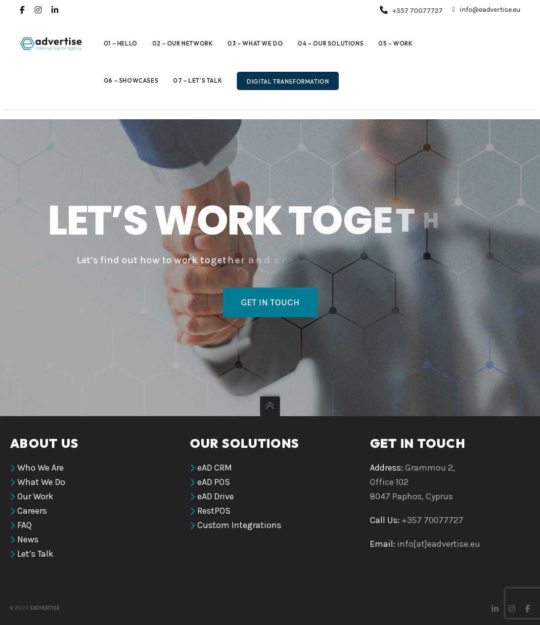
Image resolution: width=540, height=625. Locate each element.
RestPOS (213, 510)
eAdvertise (45, 608)
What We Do (41, 482)
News (28, 539)
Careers (32, 510)
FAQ (24, 525)
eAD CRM (214, 467)
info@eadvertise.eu (486, 10)
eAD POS (213, 482)
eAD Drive (215, 496)
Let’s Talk (35, 553)
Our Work (35, 496)
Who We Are (40, 467)
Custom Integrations (239, 525)
